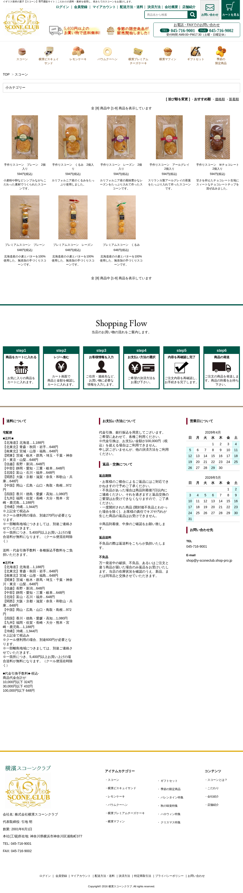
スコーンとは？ (217, 780)
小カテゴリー (15, 87)
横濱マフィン (167, 53)
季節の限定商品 (221, 55)
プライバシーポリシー (169, 876)
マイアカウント (104, 7)
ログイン (62, 7)
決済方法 (154, 7)
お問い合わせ (209, 9)
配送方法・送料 (131, 7)
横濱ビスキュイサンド (49, 55)
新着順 (234, 99)
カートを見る (230, 9)
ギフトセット (195, 53)
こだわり (213, 788)
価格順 (220, 99)
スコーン (22, 53)
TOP (6, 74)
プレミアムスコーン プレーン (25, 244)
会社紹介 (213, 796)
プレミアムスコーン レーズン (73, 244)
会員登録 (80, 7)
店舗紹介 (189, 7)
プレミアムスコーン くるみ (121, 244)
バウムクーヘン (107, 53)
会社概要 (171, 7)
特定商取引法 (142, 876)
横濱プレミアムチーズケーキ (138, 55)
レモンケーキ (78, 53)
